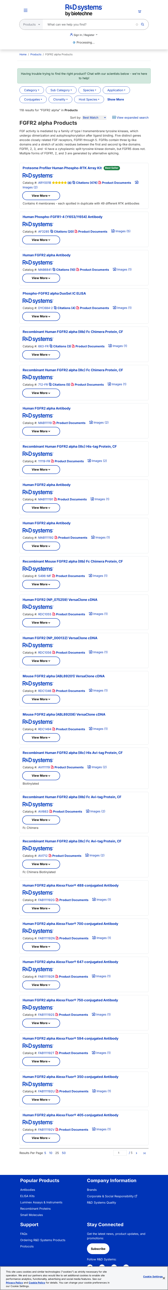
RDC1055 (44, 614)
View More (40, 195)
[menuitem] (23, 54)
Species (88, 90)
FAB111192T (46, 1053)
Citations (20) (62, 231)
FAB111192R (46, 976)
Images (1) (122, 269)
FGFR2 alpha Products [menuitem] (59, 54)
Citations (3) (61, 346)
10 (50, 1153)
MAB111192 (46, 537)
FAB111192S (46, 1014)
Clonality (59, 99)
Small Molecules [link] (31, 1215)
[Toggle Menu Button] (25, 10)
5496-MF (44, 576)
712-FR (43, 384)
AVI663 (43, 811)
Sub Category (60, 90)
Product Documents (114, 182)
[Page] (120, 1153)
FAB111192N (46, 938)
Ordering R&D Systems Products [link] (42, 1240)
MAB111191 (45, 499)
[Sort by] (94, 117)
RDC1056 (44, 652)
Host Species (88, 99)
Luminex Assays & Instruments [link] (41, 1202)
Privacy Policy (14, 1282)
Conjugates (32, 99)
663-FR (43, 346)
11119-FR (44, 461)
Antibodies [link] (27, 1190)
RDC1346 (44, 691)
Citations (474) (85, 182)
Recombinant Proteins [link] (35, 1208)
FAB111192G (46, 900)
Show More (115, 99)
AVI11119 (44, 767)
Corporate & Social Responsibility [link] (110, 1196)
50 (64, 1153)
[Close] (164, 1278)
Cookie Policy (37, 1282)
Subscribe (98, 1249)
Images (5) (121, 231)
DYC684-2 (45, 308)
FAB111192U (46, 1091)
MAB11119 (45, 423)
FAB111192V (46, 1129)
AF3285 (43, 231)
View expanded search (130, 117)
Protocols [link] (27, 1246)
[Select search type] (30, 24)
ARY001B (44, 182)
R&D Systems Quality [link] (101, 1202)
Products (35, 54)
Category (30, 90)
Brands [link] (92, 1190)
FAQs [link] (23, 1234)
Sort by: (75, 117)
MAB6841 (45, 269)
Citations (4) (65, 308)
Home (23, 54)
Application (115, 90)
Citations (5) (60, 384)
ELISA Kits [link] (27, 1196)
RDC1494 (44, 729)
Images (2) (99, 422)
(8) (69, 183)
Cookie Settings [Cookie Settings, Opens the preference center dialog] (153, 1276)
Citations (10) (64, 269)
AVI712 (43, 856)
